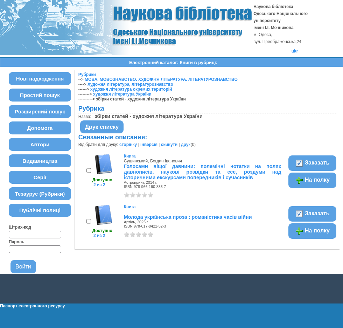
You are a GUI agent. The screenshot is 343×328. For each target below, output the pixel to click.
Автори (40, 144)
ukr (295, 51)
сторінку (128, 144)
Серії (40, 177)
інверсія (149, 144)
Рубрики (87, 74)
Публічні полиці (40, 210)
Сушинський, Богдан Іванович (153, 161)
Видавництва (39, 161)
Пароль (16, 241)
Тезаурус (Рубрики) (40, 194)
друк (185, 144)
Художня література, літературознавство (130, 84)
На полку (312, 180)
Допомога (40, 128)
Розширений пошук (40, 111)
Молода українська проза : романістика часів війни (188, 217)
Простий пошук (40, 95)
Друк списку (102, 127)
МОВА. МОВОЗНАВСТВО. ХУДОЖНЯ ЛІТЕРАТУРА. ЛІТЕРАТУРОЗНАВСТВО (161, 79)
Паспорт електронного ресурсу (32, 305)
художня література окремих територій (131, 89)
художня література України (122, 94)
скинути (169, 144)
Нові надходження (40, 79)
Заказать (312, 163)
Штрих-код (20, 227)
